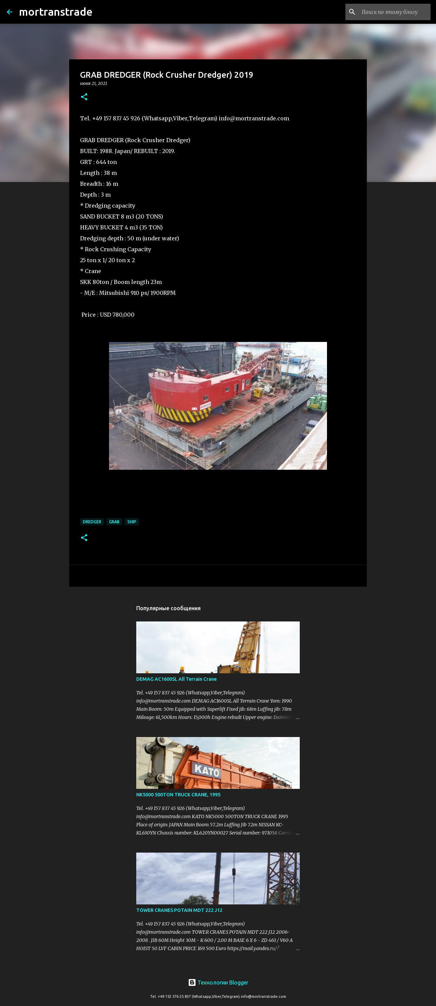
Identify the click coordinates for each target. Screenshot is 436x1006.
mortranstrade (56, 11)
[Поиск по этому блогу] (395, 12)
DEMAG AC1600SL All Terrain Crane (176, 679)
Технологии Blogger (218, 982)
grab (114, 522)
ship (131, 522)
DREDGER (92, 522)
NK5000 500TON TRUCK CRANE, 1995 (178, 794)
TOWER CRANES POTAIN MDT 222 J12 (179, 910)
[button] (84, 97)
